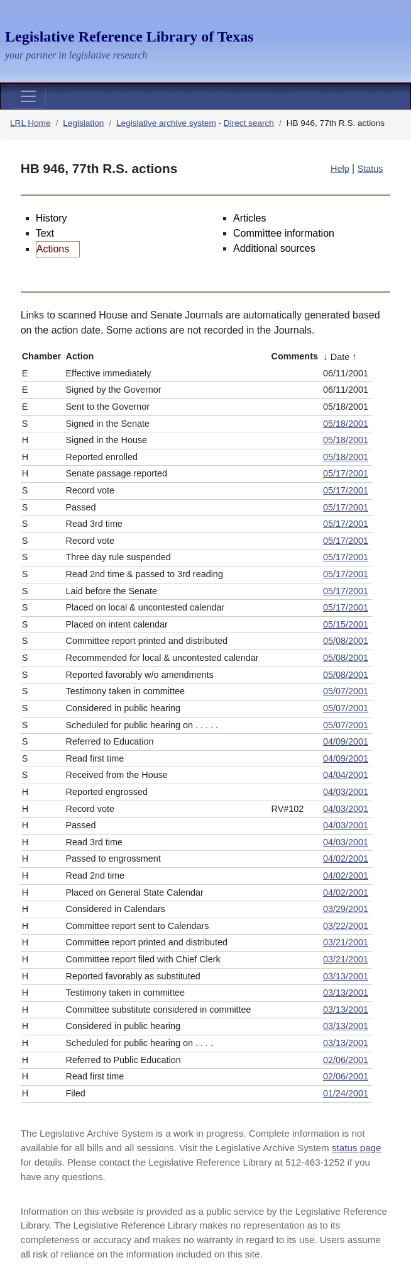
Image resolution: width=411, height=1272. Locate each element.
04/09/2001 (345, 741)
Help (340, 169)
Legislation (83, 123)
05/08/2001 (345, 641)
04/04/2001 (345, 775)
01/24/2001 (345, 1093)
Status (370, 169)
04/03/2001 (345, 792)
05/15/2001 (345, 624)
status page (356, 1147)
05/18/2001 (345, 424)
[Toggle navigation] (28, 96)
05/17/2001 (345, 473)
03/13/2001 (345, 976)
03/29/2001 (345, 909)
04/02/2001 (345, 858)
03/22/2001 (345, 926)
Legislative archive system (166, 123)
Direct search (249, 123)
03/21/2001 (345, 942)
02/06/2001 (345, 1060)
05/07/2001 (345, 691)
